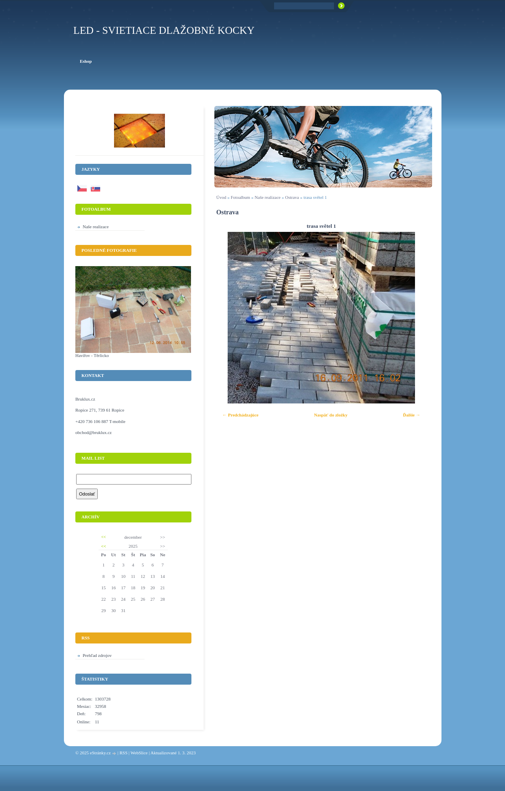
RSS (123, 752)
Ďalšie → (411, 414)
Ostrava (292, 197)
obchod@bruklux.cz (93, 432)
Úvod (221, 197)
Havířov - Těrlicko (92, 355)
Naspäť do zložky (330, 414)
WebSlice (139, 752)
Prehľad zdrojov (97, 655)
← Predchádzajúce (240, 414)
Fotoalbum (240, 197)
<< (103, 537)
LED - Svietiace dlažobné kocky (164, 30)
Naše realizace (268, 197)
